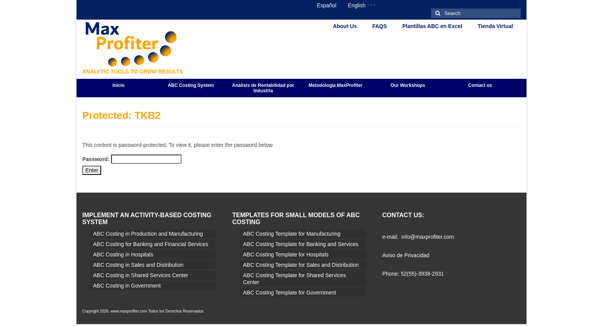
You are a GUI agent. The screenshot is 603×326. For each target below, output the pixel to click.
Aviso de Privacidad (406, 255)
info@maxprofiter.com (427, 237)
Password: (132, 159)
